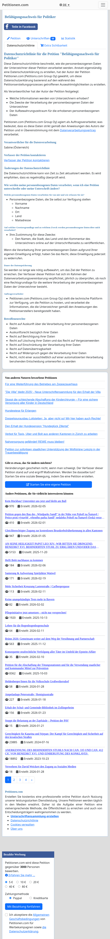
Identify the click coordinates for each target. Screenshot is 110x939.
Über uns (17, 829)
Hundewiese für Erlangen (20, 410)
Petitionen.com (15, 4)
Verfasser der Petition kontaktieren (27, 160)
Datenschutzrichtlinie (21, 45)
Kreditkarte (40, 898)
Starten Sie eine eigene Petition (48, 484)
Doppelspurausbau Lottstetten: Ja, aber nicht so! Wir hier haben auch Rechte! (53, 418)
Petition (14, 38)
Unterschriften (40, 38)
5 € (11, 882)
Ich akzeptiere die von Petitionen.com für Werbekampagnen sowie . (29, 923)
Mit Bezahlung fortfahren (23, 906)
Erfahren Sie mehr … (20, 875)
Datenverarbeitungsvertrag (78, 130)
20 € (36, 882)
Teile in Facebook (19, 27)
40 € (12, 887)
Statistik (68, 38)
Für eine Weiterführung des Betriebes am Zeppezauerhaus (41, 384)
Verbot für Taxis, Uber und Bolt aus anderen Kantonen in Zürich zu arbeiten (51, 433)
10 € (23, 882)
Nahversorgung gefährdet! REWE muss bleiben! (34, 441)
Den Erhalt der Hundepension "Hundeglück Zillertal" (37, 426)
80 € (24, 887)
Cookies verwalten (22, 824)
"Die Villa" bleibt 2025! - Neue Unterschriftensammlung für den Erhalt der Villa (53, 392)
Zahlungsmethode (17, 894)
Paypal (17, 898)
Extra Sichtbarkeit (53, 45)
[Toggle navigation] (103, 4)
